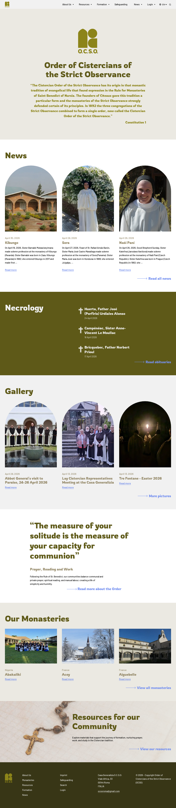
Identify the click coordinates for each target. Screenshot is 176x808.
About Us (66, 4)
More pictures (154, 496)
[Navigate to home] (8, 4)
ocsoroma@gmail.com (109, 791)
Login (150, 4)
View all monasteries (148, 688)
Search (63, 785)
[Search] (170, 5)
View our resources (150, 749)
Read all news (154, 278)
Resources (84, 4)
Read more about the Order (94, 589)
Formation (102, 4)
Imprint (63, 775)
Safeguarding (121, 4)
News (137, 4)
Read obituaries (152, 362)
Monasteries (28, 780)
